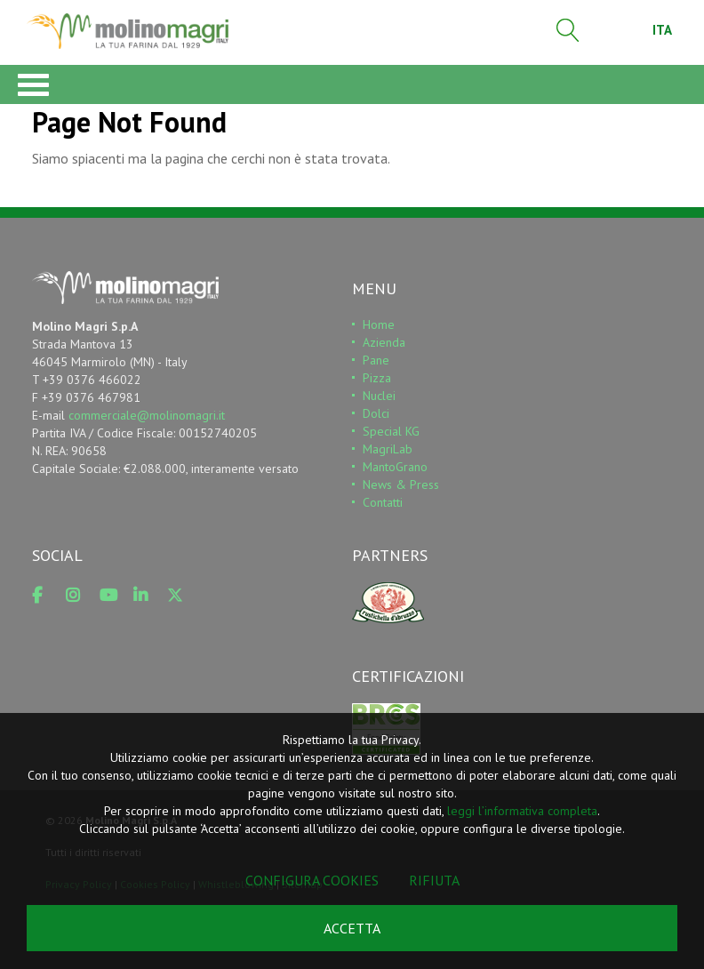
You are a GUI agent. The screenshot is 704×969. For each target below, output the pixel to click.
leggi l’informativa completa (522, 811)
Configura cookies (312, 880)
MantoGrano (395, 467)
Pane (376, 360)
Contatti (383, 502)
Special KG (391, 431)
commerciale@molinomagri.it (146, 415)
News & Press (401, 484)
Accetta (352, 928)
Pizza (377, 378)
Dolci (376, 413)
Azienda (384, 342)
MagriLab (387, 449)
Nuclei (379, 396)
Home (379, 324)
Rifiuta (434, 880)
